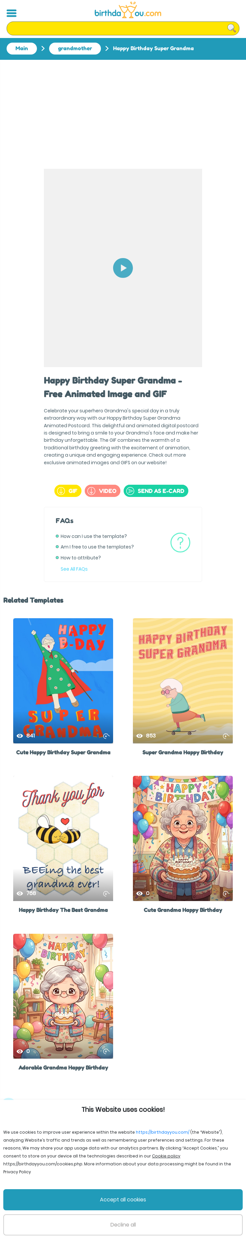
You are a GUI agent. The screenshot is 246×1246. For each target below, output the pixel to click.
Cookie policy (198, 1216)
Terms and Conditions (90, 1216)
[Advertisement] (123, 109)
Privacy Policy (136, 1216)
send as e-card (155, 491)
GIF (67, 491)
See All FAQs (74, 569)
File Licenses (46, 1216)
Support (167, 1216)
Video (101, 491)
